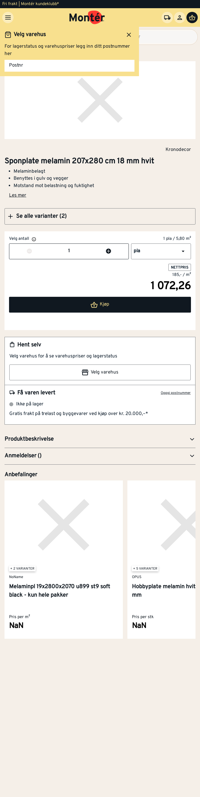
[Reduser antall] (29, 251)
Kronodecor (178, 149)
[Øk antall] (108, 251)
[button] (100, 216)
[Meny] (8, 17)
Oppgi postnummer (176, 393)
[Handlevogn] (192, 17)
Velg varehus (100, 372)
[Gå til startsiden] (87, 17)
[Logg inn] (179, 17)
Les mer (17, 195)
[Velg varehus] (167, 17)
